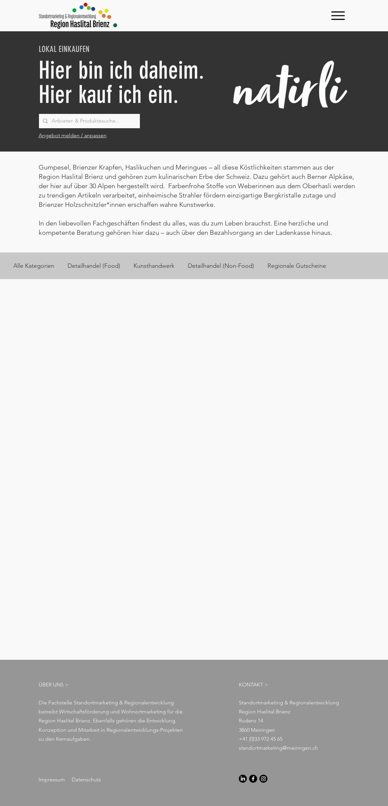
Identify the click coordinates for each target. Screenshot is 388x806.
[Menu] (338, 15)
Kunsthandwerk (154, 265)
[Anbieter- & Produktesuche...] (89, 121)
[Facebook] (253, 779)
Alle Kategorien (33, 265)
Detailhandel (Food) (94, 265)
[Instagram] (263, 779)
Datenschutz (86, 779)
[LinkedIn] (243, 779)
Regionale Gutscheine (296, 265)
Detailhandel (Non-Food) (221, 265)
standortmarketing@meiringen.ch (278, 748)
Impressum (52, 779)
